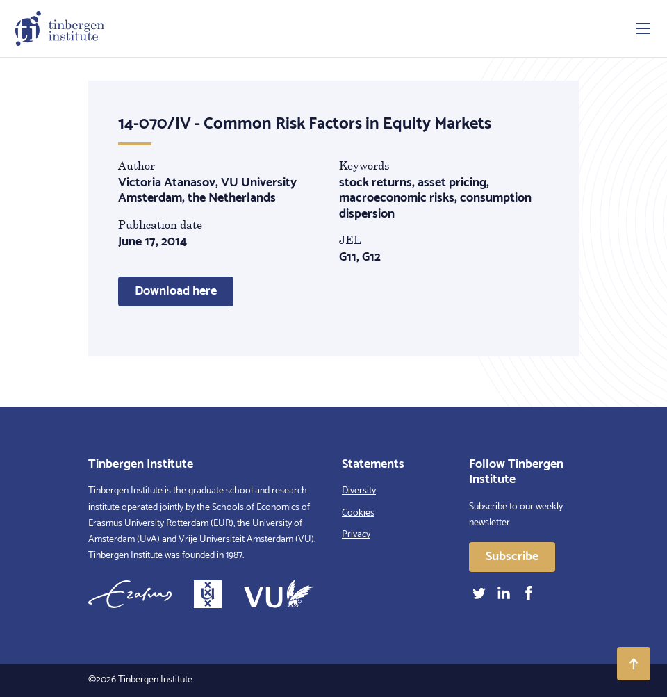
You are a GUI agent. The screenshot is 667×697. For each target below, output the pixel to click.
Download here (176, 291)
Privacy (356, 535)
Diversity (359, 491)
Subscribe (512, 556)
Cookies (358, 513)
